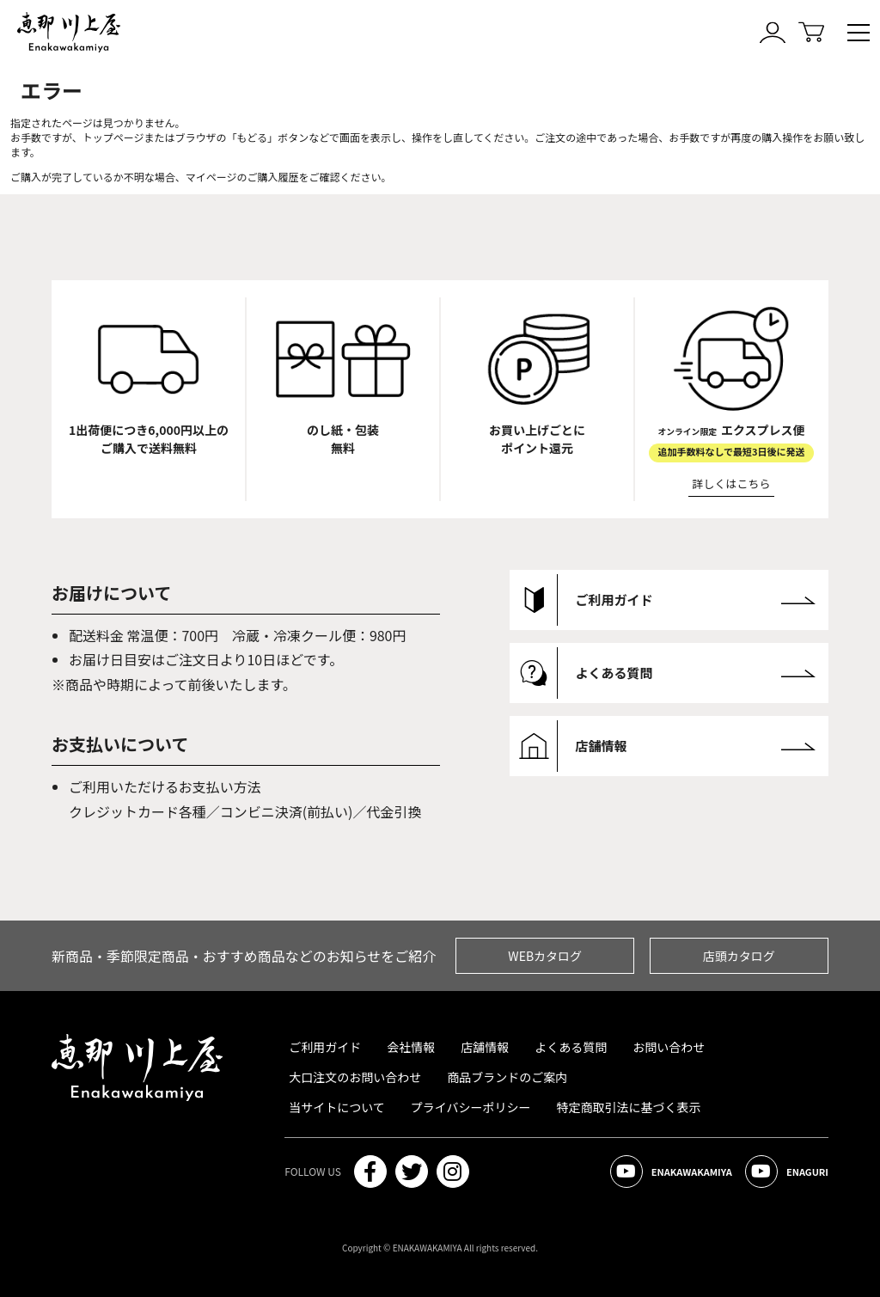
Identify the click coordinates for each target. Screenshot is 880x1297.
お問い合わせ (668, 1046)
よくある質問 (571, 1046)
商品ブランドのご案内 (507, 1077)
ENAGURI (786, 1171)
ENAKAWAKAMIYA (671, 1171)
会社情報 (411, 1046)
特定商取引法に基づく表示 (629, 1107)
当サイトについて (337, 1107)
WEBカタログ (545, 955)
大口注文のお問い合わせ (355, 1077)
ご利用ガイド (325, 1046)
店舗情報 (485, 1046)
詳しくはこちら (732, 483)
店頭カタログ (739, 955)
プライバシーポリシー (471, 1107)
